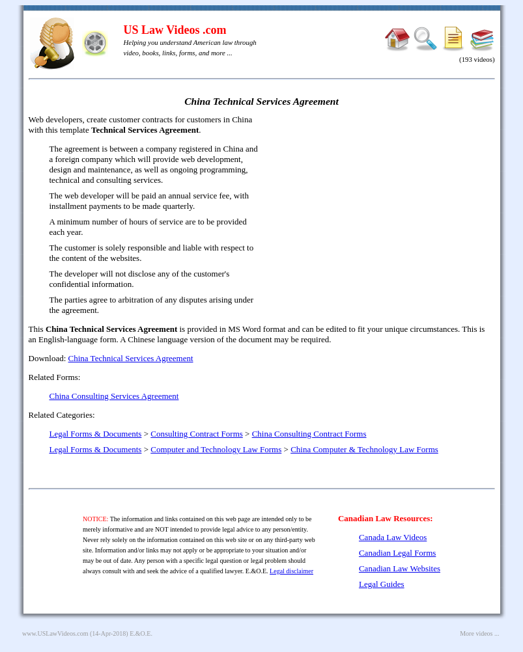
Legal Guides (381, 584)
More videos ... (479, 633)
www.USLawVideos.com (55, 633)
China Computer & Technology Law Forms (364, 449)
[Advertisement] (383, 208)
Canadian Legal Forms (397, 553)
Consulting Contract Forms (196, 434)
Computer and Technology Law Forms (215, 449)
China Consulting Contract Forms (309, 434)
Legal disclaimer (291, 571)
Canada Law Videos (393, 537)
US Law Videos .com (175, 29)
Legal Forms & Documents (95, 434)
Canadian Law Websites (399, 568)
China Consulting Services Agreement (114, 396)
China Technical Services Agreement (130, 358)
